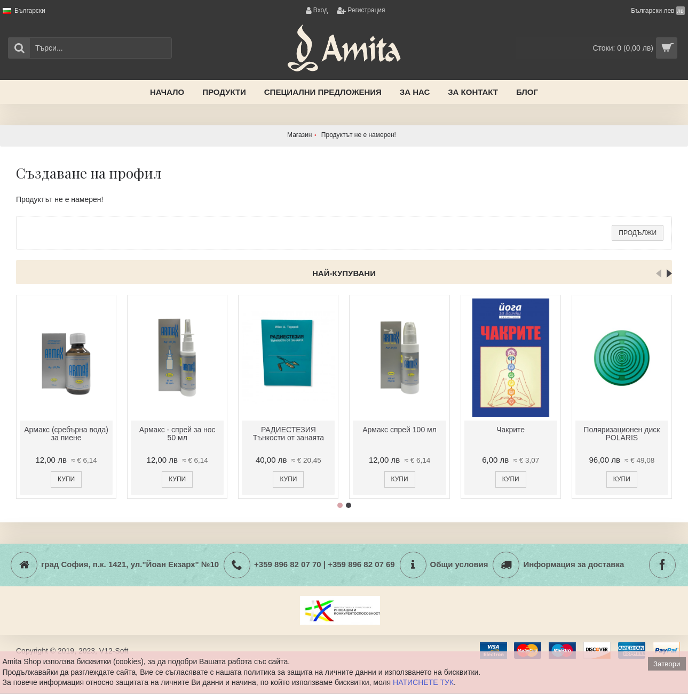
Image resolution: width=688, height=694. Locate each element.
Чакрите (510, 429)
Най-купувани (344, 273)
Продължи (638, 233)
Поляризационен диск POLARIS (621, 433)
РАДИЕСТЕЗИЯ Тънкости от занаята (288, 433)
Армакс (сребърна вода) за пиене (66, 433)
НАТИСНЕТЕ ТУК (423, 682)
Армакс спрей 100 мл (399, 429)
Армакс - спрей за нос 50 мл (177, 433)
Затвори (666, 664)
